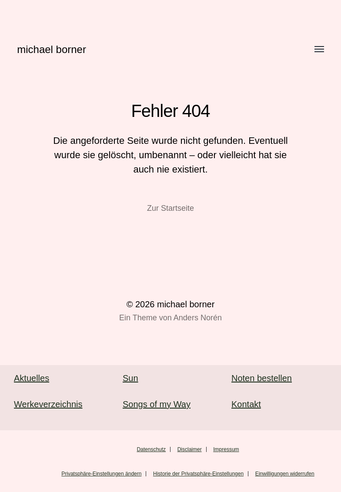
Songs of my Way (157, 404)
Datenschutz (151, 449)
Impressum (226, 449)
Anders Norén (198, 317)
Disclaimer (189, 449)
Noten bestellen (261, 378)
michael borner (51, 49)
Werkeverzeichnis (48, 404)
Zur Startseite (170, 208)
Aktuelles (31, 378)
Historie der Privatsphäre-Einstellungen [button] (198, 474)
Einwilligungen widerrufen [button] (284, 474)
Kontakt (246, 404)
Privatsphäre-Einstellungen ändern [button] (101, 474)
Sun (130, 378)
